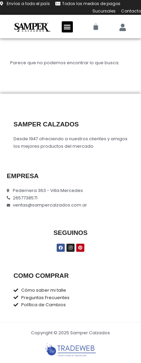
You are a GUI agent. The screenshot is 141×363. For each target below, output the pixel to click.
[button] (67, 26)
